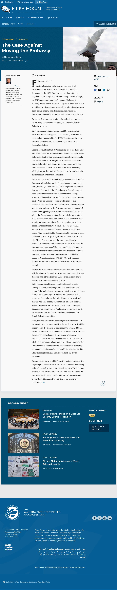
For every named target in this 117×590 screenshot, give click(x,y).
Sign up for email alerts (98, 428)
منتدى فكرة (52, 17)
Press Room (9, 547)
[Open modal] (106, 24)
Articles (7, 17)
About (20, 17)
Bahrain (20, 24)
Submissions (35, 17)
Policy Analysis (8, 39)
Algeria (13, 24)
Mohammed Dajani (12, 57)
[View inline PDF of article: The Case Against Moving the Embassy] (102, 77)
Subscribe (8, 549)
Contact (8, 545)
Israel (92, 415)
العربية (26, 61)
